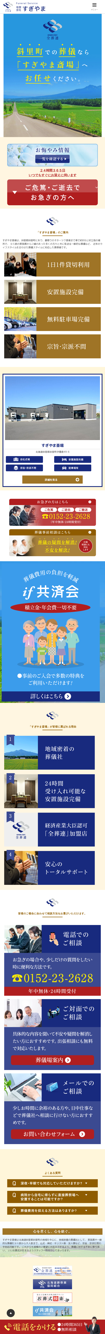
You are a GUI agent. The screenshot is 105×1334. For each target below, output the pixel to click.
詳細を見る (64, 479)
